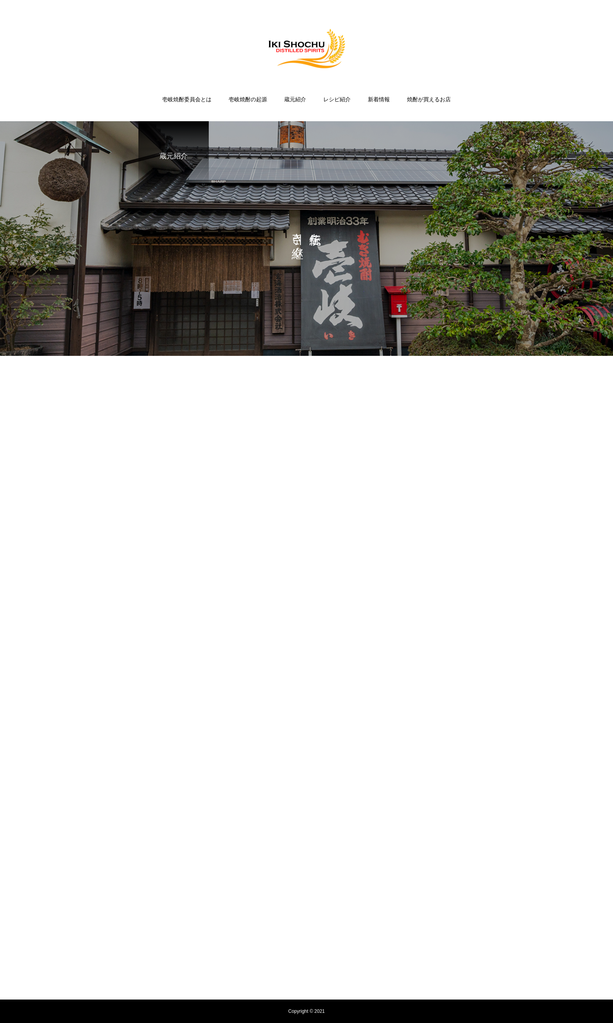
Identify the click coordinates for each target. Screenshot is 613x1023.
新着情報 (379, 99)
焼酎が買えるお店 (429, 99)
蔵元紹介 (295, 99)
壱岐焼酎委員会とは (187, 99)
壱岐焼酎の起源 (248, 99)
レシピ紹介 (337, 99)
